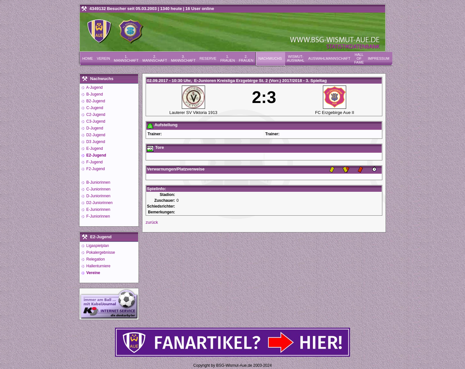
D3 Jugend (95, 141)
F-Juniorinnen (97, 216)
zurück (152, 222)
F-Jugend (94, 162)
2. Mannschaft (154, 58)
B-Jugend (94, 94)
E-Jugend (94, 148)
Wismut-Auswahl (296, 58)
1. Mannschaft (126, 58)
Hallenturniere (97, 266)
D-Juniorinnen (97, 196)
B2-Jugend (95, 101)
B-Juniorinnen (97, 182)
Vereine (92, 273)
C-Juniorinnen (97, 189)
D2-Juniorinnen (99, 202)
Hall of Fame (359, 58)
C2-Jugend (95, 114)
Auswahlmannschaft (329, 58)
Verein (103, 58)
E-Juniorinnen (97, 209)
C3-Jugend (95, 121)
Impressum (378, 58)
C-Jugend (94, 108)
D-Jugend (94, 128)
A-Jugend (94, 87)
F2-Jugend (95, 169)
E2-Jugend (95, 155)
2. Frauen (246, 58)
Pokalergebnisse (100, 252)
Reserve (208, 58)
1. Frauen (227, 58)
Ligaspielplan (97, 245)
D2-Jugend (95, 135)
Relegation (95, 259)
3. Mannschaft (183, 58)
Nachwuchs (270, 58)
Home (87, 58)
